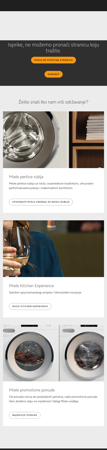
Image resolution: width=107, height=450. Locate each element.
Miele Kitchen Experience (30, 306)
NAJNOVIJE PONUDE (24, 415)
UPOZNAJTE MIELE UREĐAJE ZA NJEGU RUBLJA (41, 202)
